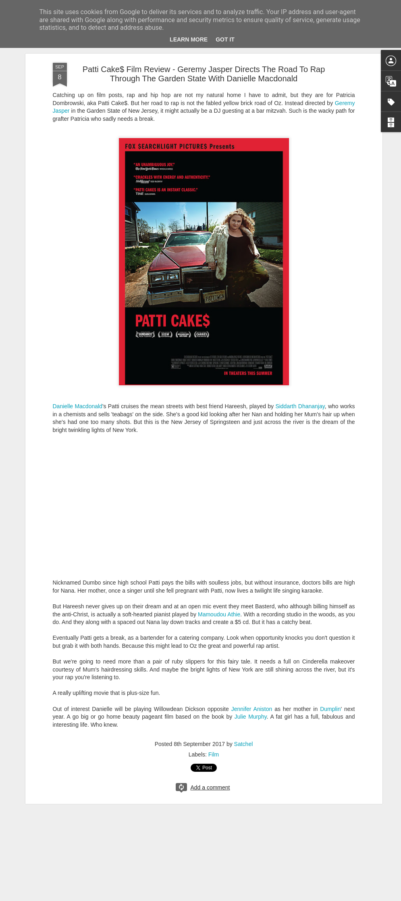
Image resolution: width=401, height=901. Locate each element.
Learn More (189, 39)
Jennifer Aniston (251, 709)
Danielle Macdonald (77, 406)
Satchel (243, 744)
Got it (225, 39)
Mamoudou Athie (219, 614)
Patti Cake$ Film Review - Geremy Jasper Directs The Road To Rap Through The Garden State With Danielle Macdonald (204, 74)
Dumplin (330, 709)
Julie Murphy (251, 716)
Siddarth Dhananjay (299, 406)
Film (213, 754)
